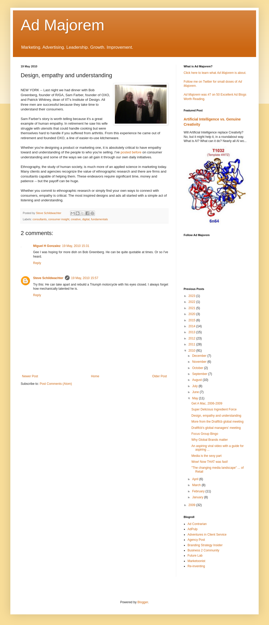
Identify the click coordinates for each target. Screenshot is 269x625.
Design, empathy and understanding (216, 415)
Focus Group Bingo (204, 434)
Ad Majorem (62, 25)
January (198, 497)
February (198, 491)
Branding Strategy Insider (205, 545)
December (199, 356)
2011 (192, 344)
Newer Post (30, 376)
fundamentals (99, 219)
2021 (192, 308)
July (195, 386)
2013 (192, 332)
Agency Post (196, 540)
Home (95, 376)
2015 (192, 320)
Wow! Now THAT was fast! (209, 462)
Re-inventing (196, 566)
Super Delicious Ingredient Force (214, 409)
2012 (192, 338)
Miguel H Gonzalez (47, 246)
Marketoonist (196, 561)
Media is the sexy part (206, 456)
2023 (192, 296)
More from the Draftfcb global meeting (217, 421)
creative (76, 219)
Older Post (159, 376)
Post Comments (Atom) (56, 384)
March (197, 485)
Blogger (142, 602)
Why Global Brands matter (209, 440)
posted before (131, 152)
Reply (37, 263)
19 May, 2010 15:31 (75, 246)
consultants (40, 219)
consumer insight (58, 219)
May (195, 398)
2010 (192, 350)
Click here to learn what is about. (215, 73)
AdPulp (193, 529)
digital (85, 219)
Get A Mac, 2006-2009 (206, 403)
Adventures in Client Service (207, 534)
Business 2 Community (203, 550)
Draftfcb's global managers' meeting (216, 428)
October (198, 368)
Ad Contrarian (197, 524)
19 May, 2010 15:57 (84, 278)
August (197, 380)
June (196, 392)
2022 (192, 302)
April (195, 479)
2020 (192, 314)
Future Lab (195, 555)
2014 (192, 326)
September (200, 374)
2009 (192, 505)
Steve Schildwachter (48, 278)
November (199, 362)
